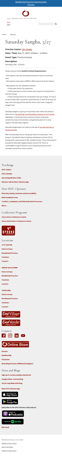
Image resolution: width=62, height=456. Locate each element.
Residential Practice (10, 253)
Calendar (13, 34)
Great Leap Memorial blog (12, 383)
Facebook (4, 336)
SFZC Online (6, 169)
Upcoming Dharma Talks (11, 178)
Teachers (5, 257)
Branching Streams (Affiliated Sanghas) (17, 363)
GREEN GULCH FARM (9, 267)
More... (4, 205)
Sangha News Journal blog (12, 379)
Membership (6, 355)
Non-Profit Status (7, 447)
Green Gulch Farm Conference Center (16, 221)
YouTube (23, 336)
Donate (31, 4)
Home (4, 34)
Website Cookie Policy (9, 451)
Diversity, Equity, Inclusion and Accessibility (19, 193)
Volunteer (6, 359)
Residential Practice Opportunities (31, 2)
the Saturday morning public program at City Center (34, 114)
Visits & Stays (7, 249)
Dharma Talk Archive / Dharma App (15, 182)
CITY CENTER (7, 245)
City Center (27, 49)
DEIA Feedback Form (10, 197)
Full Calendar (7, 174)
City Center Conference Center (14, 217)
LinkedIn (17, 336)
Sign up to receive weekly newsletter (16, 375)
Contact (5, 261)
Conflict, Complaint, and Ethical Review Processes (22, 201)
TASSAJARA (6, 290)
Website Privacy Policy (9, 443)
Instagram (10, 336)
